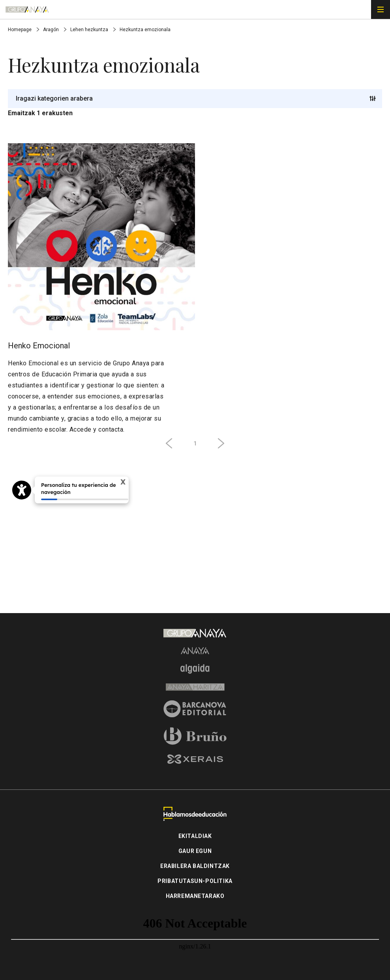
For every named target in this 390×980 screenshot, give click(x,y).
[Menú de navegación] (380, 9)
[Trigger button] (372, 98)
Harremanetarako (195, 896)
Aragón (51, 29)
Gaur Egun (195, 851)
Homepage (20, 29)
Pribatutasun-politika (195, 881)
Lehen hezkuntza (89, 29)
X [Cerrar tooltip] (123, 482)
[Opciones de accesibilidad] (22, 490)
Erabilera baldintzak (195, 866)
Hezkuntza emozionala (145, 29)
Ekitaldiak (195, 836)
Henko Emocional (39, 345)
